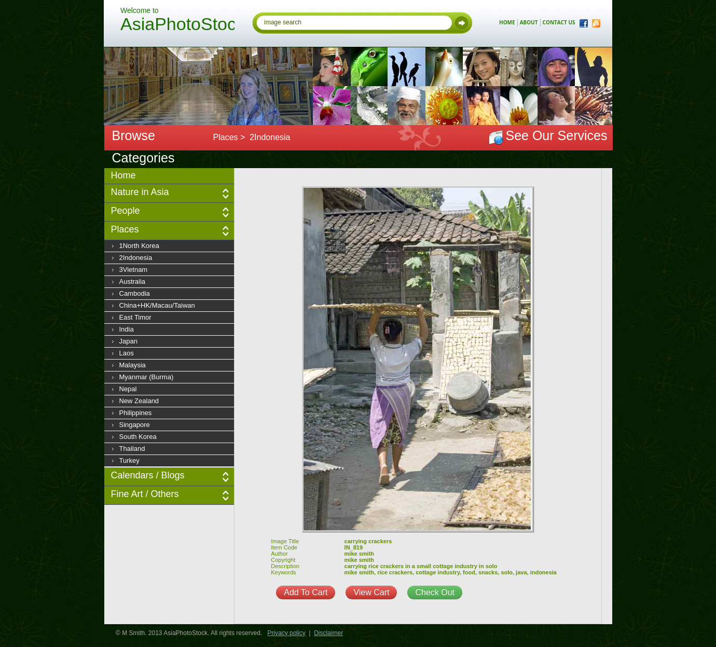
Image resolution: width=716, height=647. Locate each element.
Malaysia (132, 365)
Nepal (128, 389)
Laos (126, 353)
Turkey (129, 460)
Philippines (135, 413)
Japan (128, 341)
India (126, 329)
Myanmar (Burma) (146, 377)
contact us (559, 22)
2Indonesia (136, 257)
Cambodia (134, 293)
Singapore (134, 425)
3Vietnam (133, 269)
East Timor (135, 317)
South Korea (138, 436)
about (529, 22)
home (507, 22)
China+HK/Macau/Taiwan (157, 305)
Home (123, 175)
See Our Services (557, 135)
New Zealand (139, 401)
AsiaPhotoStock (177, 25)
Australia (132, 281)
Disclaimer (328, 633)
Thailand (132, 448)
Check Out (435, 592)
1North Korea (139, 246)
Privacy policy (286, 633)
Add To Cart (305, 592)
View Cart (371, 592)
